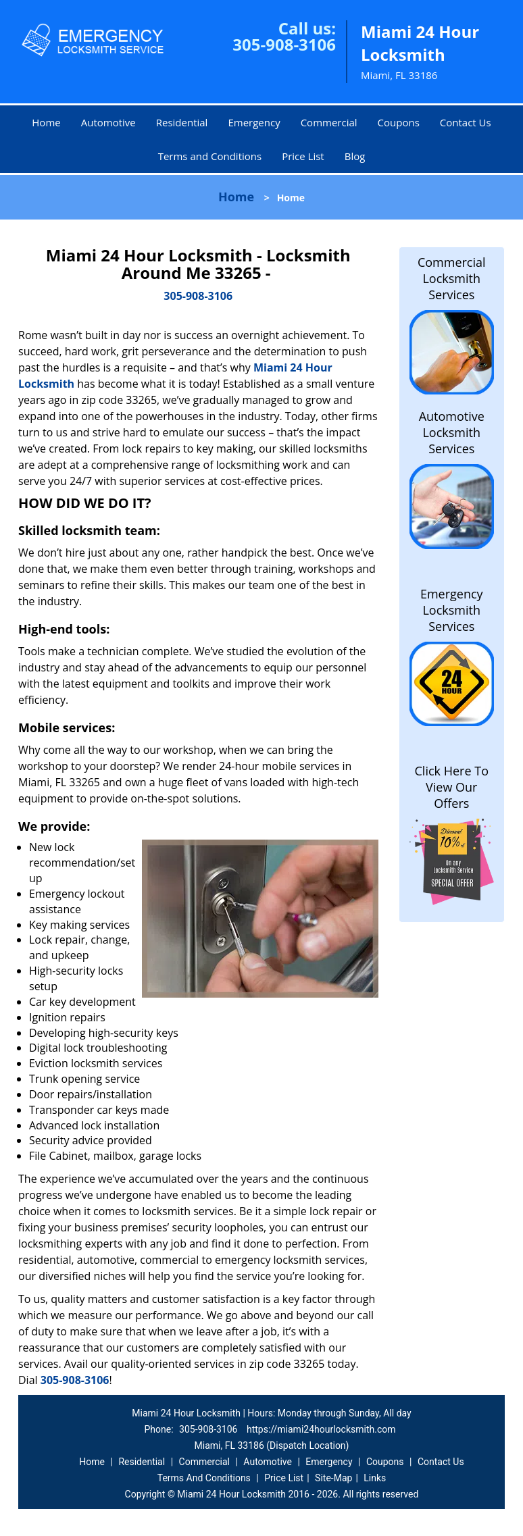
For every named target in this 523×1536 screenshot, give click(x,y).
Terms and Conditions (210, 156)
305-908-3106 (284, 44)
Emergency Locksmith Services (451, 610)
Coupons (399, 122)
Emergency (254, 122)
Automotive (108, 122)
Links (375, 1478)
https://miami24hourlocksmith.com (321, 1429)
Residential (182, 122)
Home (46, 122)
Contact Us (465, 122)
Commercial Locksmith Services (452, 278)
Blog (355, 156)
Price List (303, 156)
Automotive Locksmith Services (451, 432)
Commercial (329, 122)
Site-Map (333, 1478)
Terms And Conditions (204, 1478)
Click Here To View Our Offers (452, 787)
